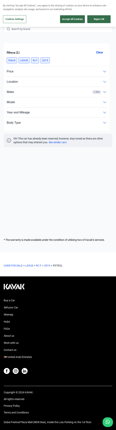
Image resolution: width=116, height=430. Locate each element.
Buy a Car (9, 300)
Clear (99, 52)
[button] (12, 60)
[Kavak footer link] (14, 288)
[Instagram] (16, 371)
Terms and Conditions (16, 412)
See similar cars (58, 142)
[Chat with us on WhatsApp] (108, 422)
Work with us (11, 342)
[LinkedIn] (25, 371)
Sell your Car (11, 307)
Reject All (99, 19)
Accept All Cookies (72, 19)
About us (9, 335)
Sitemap (8, 314)
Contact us (10, 349)
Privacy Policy (12, 405)
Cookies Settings (14, 19)
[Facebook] (7, 371)
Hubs (7, 321)
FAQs (7, 328)
